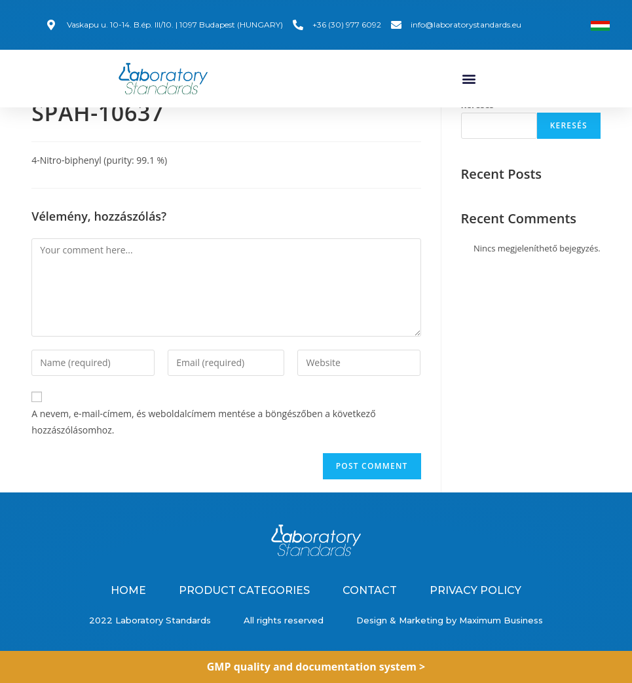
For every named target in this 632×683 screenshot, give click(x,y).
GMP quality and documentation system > (316, 666)
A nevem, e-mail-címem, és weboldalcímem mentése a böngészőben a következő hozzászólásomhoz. (203, 431)
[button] (469, 78)
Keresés (477, 114)
